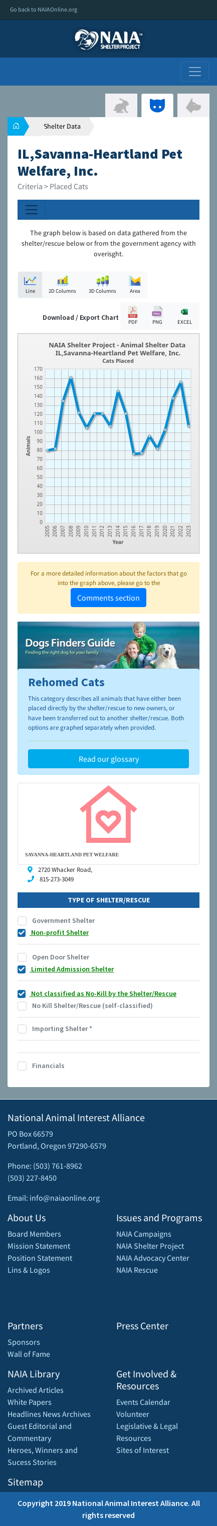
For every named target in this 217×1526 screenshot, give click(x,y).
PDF (133, 315)
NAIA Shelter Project (150, 1246)
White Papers (30, 1402)
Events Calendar (143, 1402)
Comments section (108, 598)
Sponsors (24, 1342)
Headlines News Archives (49, 1414)
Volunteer (132, 1414)
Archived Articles (36, 1390)
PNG (157, 315)
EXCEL (184, 315)
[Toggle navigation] (195, 72)
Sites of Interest (142, 1450)
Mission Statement (39, 1246)
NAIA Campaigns (143, 1234)
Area (135, 284)
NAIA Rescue (137, 1270)
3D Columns (102, 284)
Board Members (34, 1234)
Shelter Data (62, 126)
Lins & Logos (29, 1270)
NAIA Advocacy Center (152, 1258)
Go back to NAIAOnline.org (43, 9)
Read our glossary (109, 759)
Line (30, 284)
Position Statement (40, 1258)
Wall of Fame (29, 1354)
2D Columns (62, 284)
